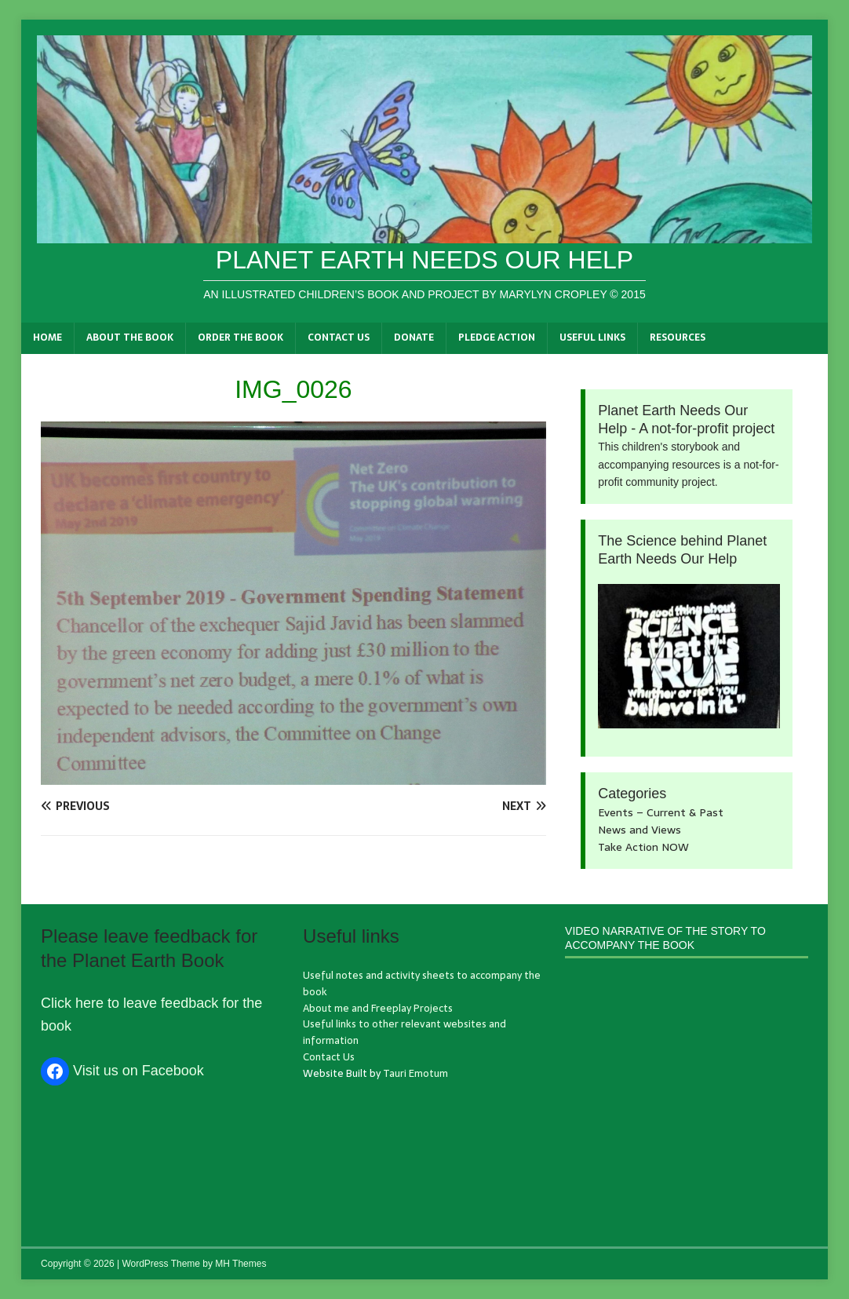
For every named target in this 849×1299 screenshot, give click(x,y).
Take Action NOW (643, 847)
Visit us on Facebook (138, 1070)
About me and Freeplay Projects (378, 1008)
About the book (129, 337)
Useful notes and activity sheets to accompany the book (422, 983)
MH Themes (240, 1263)
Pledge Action (496, 337)
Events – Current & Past (660, 812)
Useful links (592, 337)
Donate (414, 337)
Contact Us (339, 337)
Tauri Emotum (415, 1073)
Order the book (240, 337)
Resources (677, 337)
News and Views (639, 829)
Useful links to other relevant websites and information (404, 1032)
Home (47, 337)
